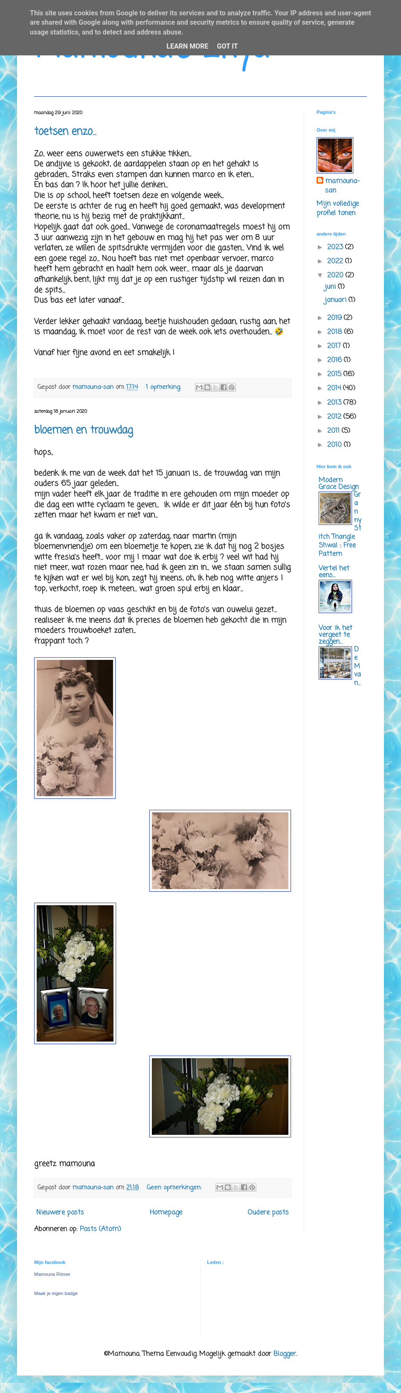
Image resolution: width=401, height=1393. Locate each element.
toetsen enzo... (65, 132)
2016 (335, 360)
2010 (335, 445)
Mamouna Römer (52, 1274)
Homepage (166, 1213)
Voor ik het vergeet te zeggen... (335, 635)
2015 (335, 374)
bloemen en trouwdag (83, 430)
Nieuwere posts (60, 1213)
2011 (334, 431)
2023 (336, 247)
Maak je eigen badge (56, 1293)
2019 (335, 318)
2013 (335, 403)
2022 (336, 261)
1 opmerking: (164, 387)
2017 (335, 346)
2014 (335, 388)
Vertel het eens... (334, 572)
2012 (335, 417)
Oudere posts (268, 1213)
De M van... (357, 666)
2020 (336, 276)
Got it (227, 46)
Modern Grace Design (339, 483)
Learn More (187, 46)
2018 (335, 332)
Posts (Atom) (100, 1229)
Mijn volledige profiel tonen (338, 209)
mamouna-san (342, 186)
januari (337, 300)
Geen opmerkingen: (175, 1187)
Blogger (284, 1354)
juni (331, 287)
